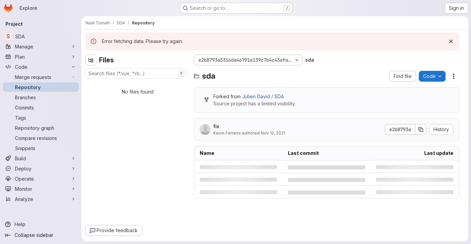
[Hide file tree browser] (90, 60)
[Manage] (41, 46)
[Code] (41, 67)
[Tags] (41, 117)
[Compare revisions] (41, 138)
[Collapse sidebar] (41, 235)
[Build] (41, 158)
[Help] (41, 224)
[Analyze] (41, 199)
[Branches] (41, 97)
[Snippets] (41, 148)
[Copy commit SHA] (420, 129)
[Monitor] (41, 189)
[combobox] (136, 73)
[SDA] (41, 36)
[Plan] (41, 56)
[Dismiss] (451, 41)
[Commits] (41, 107)
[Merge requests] (41, 77)
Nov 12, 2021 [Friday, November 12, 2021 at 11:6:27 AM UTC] (273, 133)
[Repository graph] (41, 128)
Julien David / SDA (263, 96)
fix (216, 126)
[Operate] (41, 178)
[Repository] (41, 87)
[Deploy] (41, 168)
